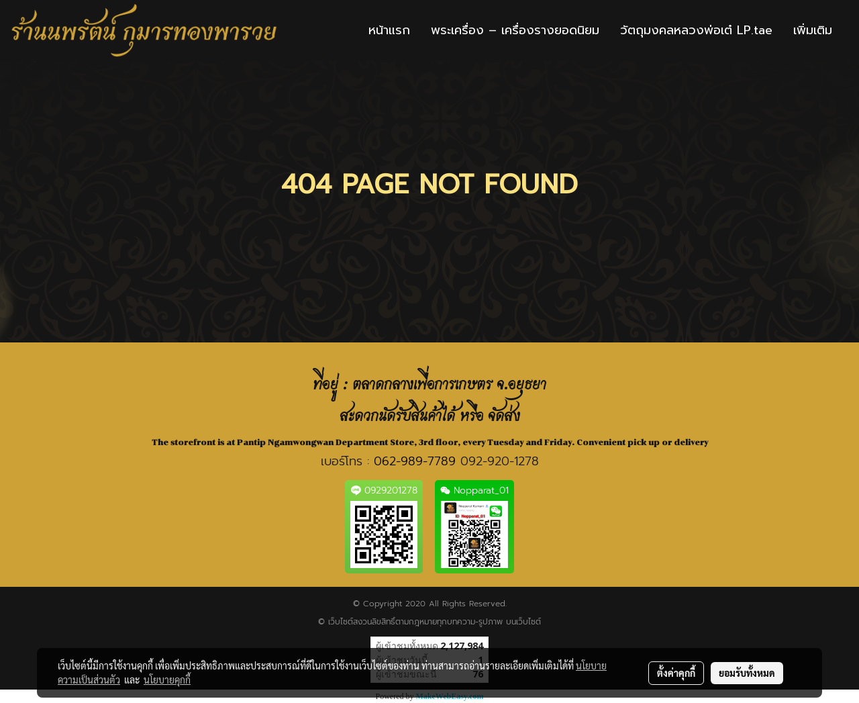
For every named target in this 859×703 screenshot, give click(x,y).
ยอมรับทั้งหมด (747, 673)
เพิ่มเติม (812, 30)
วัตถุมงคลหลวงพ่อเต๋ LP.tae (696, 30)
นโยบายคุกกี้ (167, 679)
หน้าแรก (389, 30)
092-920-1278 (499, 461)
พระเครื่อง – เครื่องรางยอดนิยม (515, 30)
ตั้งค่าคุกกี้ (676, 673)
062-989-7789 (415, 461)
